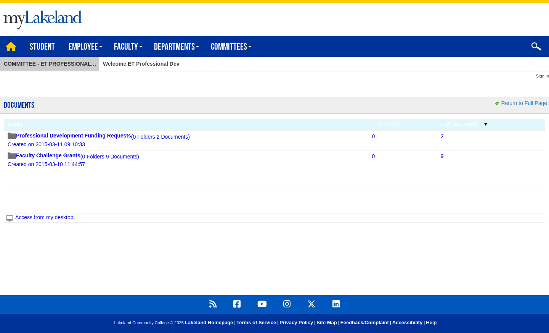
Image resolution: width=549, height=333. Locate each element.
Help (431, 322)
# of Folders (386, 124)
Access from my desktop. (45, 217)
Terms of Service (256, 322)
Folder (15, 124)
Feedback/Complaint (364, 322)
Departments (174, 47)
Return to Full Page (524, 103)
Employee (83, 47)
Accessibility (407, 322)
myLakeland (41, 18)
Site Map (326, 322)
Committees (229, 47)
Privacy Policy (296, 322)
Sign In (542, 76)
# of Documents (459, 124)
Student (42, 47)
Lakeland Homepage (209, 322)
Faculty (126, 47)
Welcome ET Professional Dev (141, 64)
